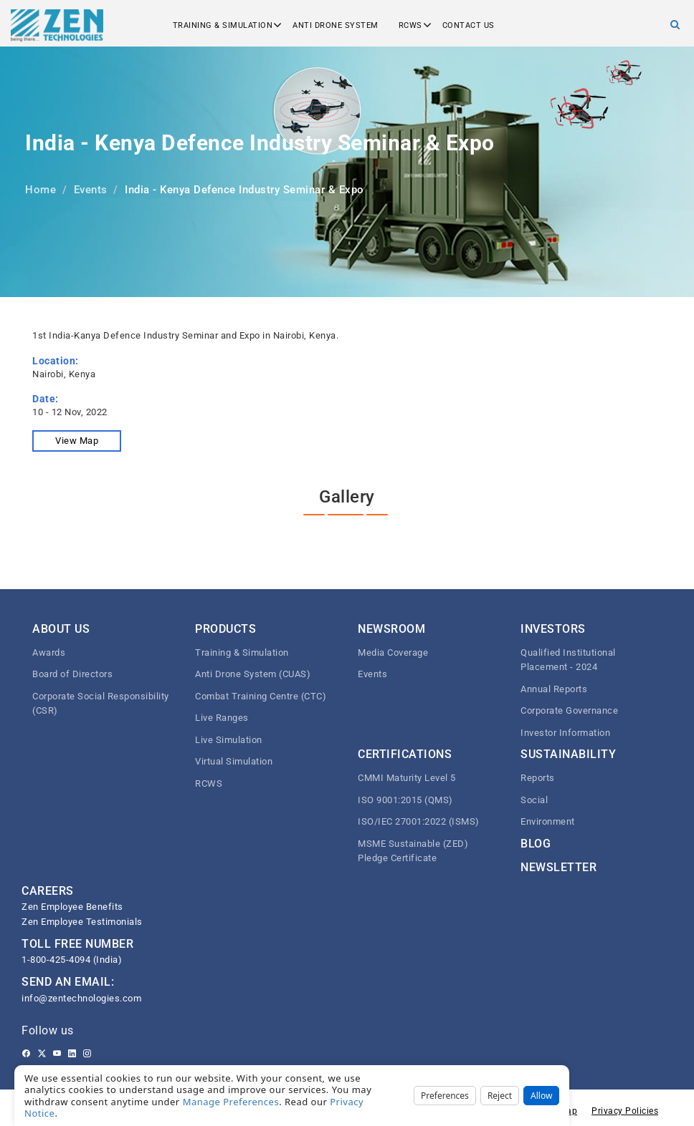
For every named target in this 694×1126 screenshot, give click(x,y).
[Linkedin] (72, 1053)
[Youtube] (57, 1053)
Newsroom (391, 629)
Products (225, 629)
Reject (500, 1095)
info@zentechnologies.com (81, 998)
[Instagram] (87, 1053)
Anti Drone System (336, 25)
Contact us (468, 25)
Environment (547, 821)
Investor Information (565, 732)
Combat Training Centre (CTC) (260, 696)
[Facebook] (26, 1053)
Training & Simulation (223, 25)
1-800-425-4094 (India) (72, 959)
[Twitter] (42, 1053)
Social (534, 800)
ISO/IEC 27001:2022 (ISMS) (419, 821)
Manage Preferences (231, 1101)
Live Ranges (222, 717)
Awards (48, 652)
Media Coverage (393, 652)
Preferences (445, 1095)
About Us (61, 629)
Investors (553, 629)
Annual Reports (553, 689)
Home (40, 189)
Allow (541, 1095)
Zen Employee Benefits (72, 906)
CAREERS (48, 891)
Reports (537, 777)
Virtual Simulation (233, 761)
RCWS (410, 25)
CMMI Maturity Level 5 (407, 777)
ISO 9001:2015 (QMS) (405, 800)
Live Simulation (228, 739)
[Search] (675, 24)
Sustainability (568, 754)
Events (91, 189)
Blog (535, 843)
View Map (76, 440)
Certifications (405, 754)
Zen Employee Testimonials (82, 921)
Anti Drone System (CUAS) (252, 674)
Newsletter (558, 867)
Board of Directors (72, 674)
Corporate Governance (569, 710)
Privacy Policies (624, 1111)
